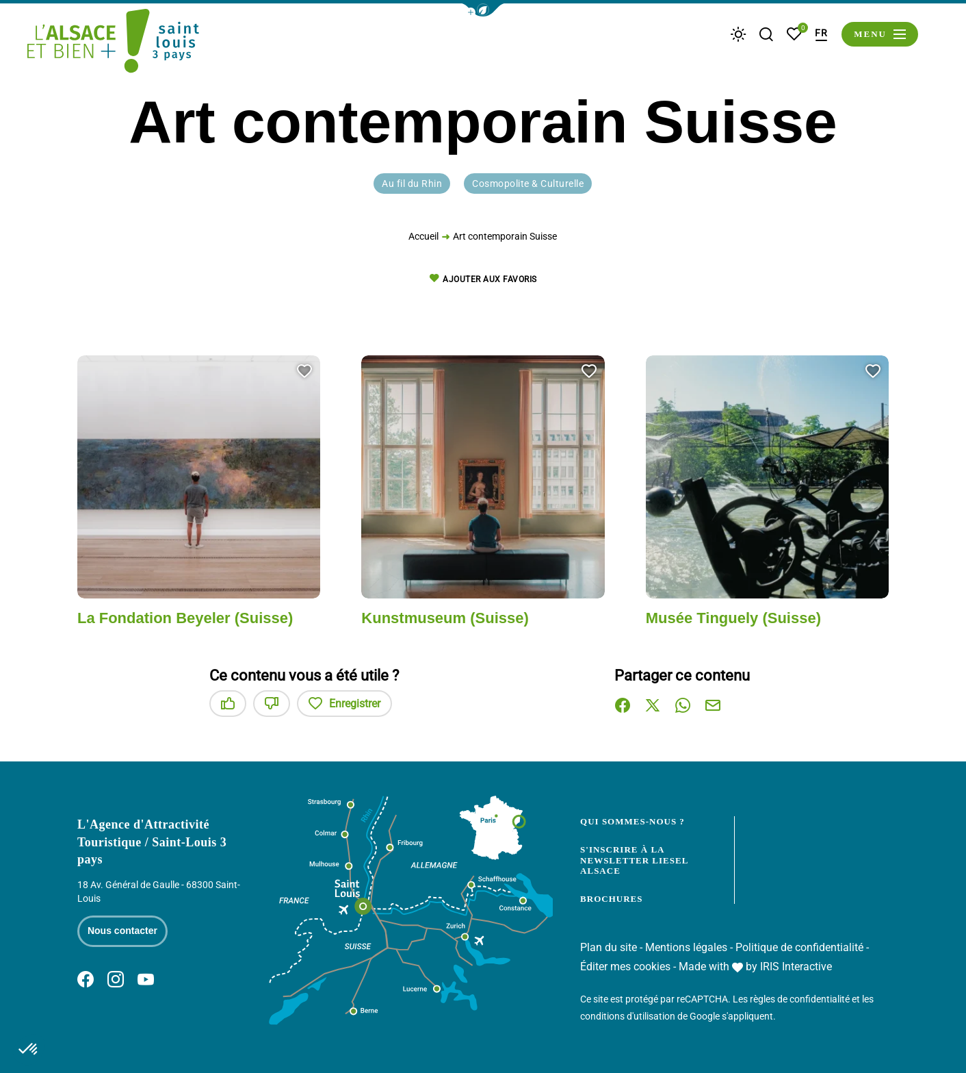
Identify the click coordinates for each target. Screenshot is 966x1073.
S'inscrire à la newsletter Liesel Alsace (634, 860)
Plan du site (608, 947)
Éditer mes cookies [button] (625, 966)
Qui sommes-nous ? (632, 821)
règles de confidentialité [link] (800, 999)
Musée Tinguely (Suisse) (733, 618)
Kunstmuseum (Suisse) (445, 618)
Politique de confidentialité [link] (799, 947)
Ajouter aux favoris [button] (483, 279)
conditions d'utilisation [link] (627, 1016)
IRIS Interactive (796, 966)
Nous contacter (122, 930)
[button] (483, 10)
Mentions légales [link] (686, 947)
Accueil (423, 238)
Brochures (611, 899)
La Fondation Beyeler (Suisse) (185, 618)
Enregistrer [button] (344, 704)
